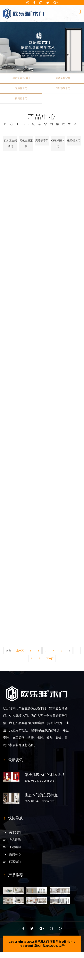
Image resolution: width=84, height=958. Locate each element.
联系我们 (15, 861)
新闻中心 (15, 854)
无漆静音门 (21, 88)
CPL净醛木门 (63, 88)
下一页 (49, 658)
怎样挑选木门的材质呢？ (45, 774)
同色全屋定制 (63, 78)
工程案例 (15, 847)
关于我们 (15, 832)
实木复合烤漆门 (21, 78)
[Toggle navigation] (80, 11)
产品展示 (15, 839)
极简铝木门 (21, 98)
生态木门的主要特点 (41, 795)
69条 (8, 650)
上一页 (20, 650)
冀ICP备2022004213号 (49, 945)
